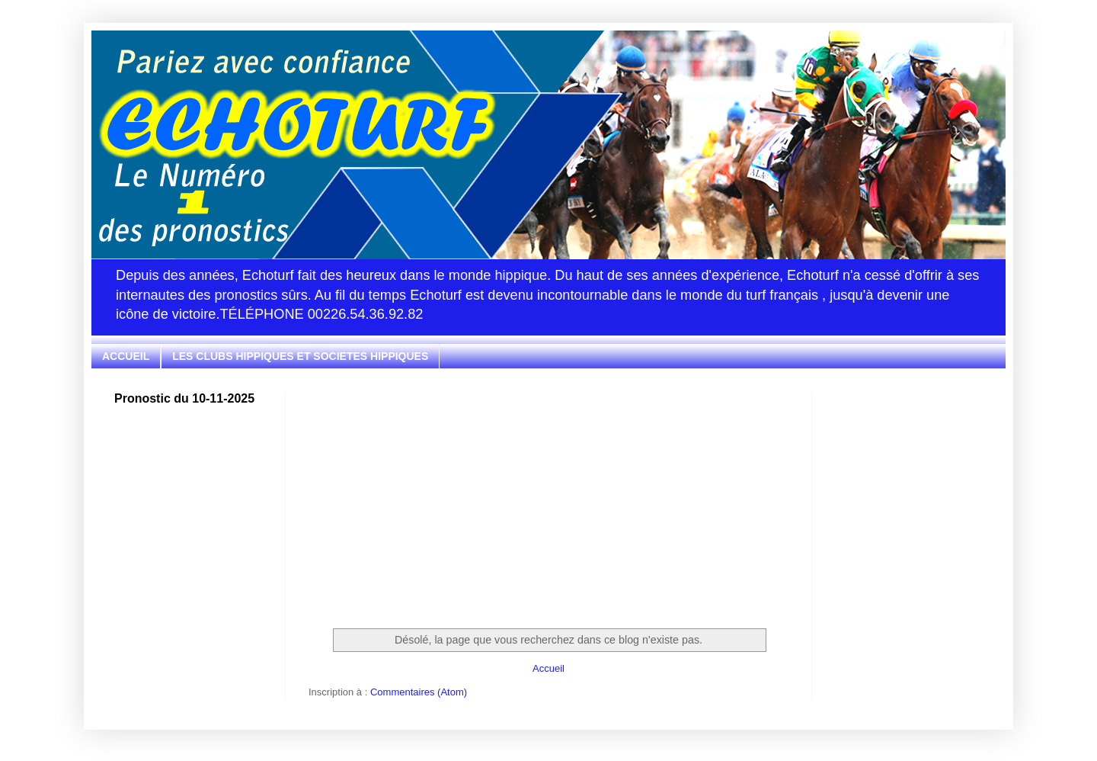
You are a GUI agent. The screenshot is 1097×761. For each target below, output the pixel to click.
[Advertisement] (548, 498)
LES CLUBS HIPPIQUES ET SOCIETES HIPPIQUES (300, 356)
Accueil (548, 668)
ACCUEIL (125, 356)
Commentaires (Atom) (418, 692)
